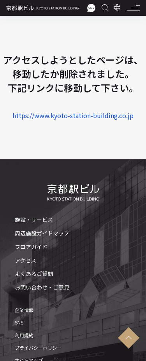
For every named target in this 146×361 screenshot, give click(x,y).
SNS (19, 322)
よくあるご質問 (34, 273)
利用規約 (24, 335)
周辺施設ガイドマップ (42, 233)
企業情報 (24, 310)
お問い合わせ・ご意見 (42, 287)
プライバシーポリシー (38, 348)
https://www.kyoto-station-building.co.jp (73, 115)
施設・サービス (34, 219)
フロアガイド (31, 247)
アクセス (25, 260)
